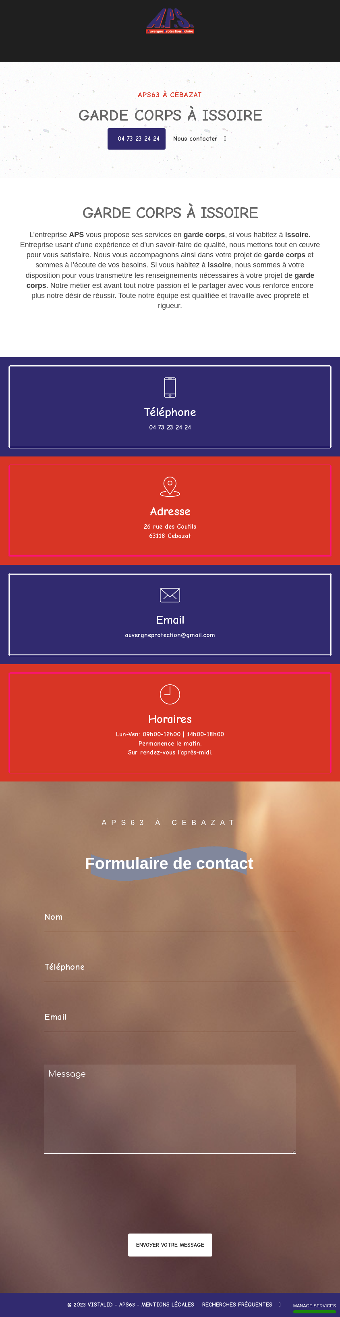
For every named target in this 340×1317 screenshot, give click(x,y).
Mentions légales (167, 1304)
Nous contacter (224, 40)
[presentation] (129, 1209)
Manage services (314, 1308)
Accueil (103, 40)
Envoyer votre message (170, 1245)
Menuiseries (132, 40)
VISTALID (100, 1304)
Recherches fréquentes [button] (241, 1304)
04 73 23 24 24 (139, 138)
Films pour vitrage (176, 40)
